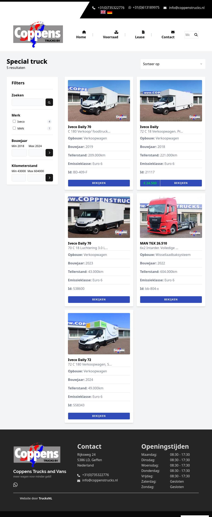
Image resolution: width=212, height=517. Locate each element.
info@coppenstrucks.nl (187, 7)
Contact (167, 34)
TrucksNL (45, 498)
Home (81, 34)
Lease (140, 34)
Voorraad (110, 34)
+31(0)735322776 (111, 7)
